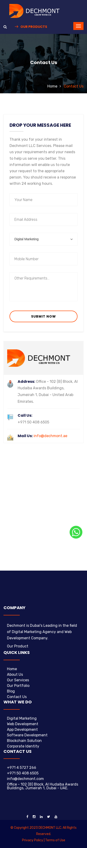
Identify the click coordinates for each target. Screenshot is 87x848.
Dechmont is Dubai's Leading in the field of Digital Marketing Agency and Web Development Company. (42, 631)
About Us (15, 674)
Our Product (17, 646)
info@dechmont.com (25, 779)
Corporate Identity (23, 746)
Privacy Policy (32, 840)
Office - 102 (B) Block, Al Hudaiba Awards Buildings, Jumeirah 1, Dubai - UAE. (42, 786)
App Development (22, 729)
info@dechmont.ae (42, 436)
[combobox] (43, 239)
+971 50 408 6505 (23, 773)
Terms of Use (55, 840)
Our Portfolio (18, 685)
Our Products (31, 27)
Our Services (18, 680)
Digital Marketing (22, 718)
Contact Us (17, 697)
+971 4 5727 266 (21, 767)
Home (52, 86)
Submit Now (43, 316)
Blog (11, 691)
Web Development (22, 724)
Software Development (27, 735)
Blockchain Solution (24, 740)
